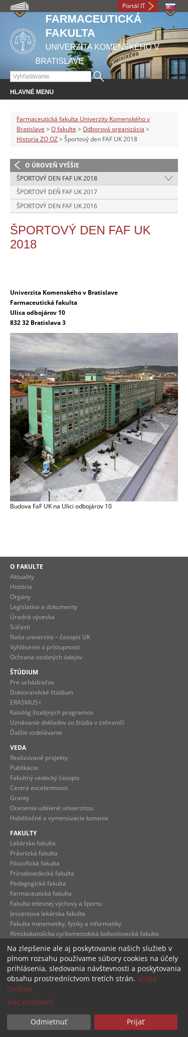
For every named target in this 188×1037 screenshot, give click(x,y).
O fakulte (63, 129)
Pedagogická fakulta (38, 883)
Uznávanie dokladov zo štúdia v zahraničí (67, 722)
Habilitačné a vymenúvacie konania (59, 818)
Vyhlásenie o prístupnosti (45, 647)
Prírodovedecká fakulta (42, 873)
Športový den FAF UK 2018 (57, 178)
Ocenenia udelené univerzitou (51, 808)
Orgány (20, 596)
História (21, 586)
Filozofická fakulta (35, 863)
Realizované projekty (39, 757)
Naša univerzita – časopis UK (50, 637)
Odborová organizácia (113, 129)
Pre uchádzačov (32, 682)
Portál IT (133, 6)
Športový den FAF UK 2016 (57, 206)
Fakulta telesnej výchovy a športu (56, 903)
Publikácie (24, 767)
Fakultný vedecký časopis (45, 777)
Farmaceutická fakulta (41, 893)
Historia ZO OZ (37, 139)
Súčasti (20, 627)
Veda (18, 747)
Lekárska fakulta (33, 843)
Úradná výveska (32, 617)
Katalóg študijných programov (51, 712)
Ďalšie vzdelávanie (36, 732)
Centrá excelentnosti (39, 788)
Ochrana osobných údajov (46, 657)
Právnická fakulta (34, 853)
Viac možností (30, 1002)
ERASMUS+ (26, 702)
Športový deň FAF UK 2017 (57, 192)
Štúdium (24, 672)
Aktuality (22, 576)
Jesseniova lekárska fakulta (47, 913)
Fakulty (23, 833)
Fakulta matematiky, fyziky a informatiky (65, 923)
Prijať (135, 1021)
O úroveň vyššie (52, 165)
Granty (19, 798)
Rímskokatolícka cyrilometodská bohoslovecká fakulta (84, 933)
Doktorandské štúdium (41, 692)
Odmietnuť (49, 1021)
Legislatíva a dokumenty (43, 606)
